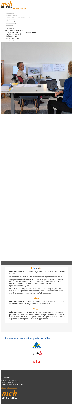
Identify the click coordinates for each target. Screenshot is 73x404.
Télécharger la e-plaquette (9, 388)
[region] (36, 156)
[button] (19, 8)
